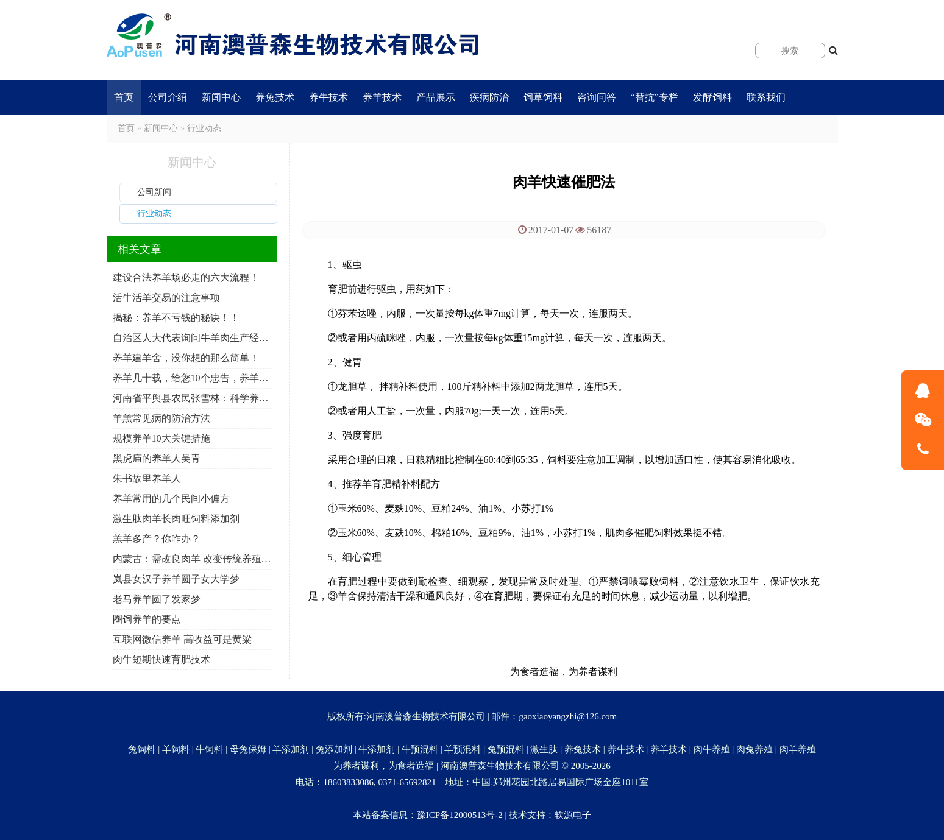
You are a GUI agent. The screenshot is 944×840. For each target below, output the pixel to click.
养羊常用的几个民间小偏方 (171, 498)
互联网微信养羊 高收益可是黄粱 (182, 639)
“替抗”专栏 (654, 97)
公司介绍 (167, 97)
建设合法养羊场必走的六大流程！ (186, 277)
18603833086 (348, 782)
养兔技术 (274, 97)
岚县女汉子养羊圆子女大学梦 (176, 579)
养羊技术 (382, 97)
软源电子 (573, 815)
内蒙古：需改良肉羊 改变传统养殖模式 (192, 559)
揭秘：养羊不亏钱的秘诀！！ (176, 317)
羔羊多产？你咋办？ (157, 539)
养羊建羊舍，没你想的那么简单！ (186, 358)
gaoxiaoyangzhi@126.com (568, 716)
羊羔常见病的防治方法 (161, 418)
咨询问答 (596, 97)
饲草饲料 (542, 97)
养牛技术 (328, 97)
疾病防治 (489, 97)
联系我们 (766, 97)
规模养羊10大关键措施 (161, 438)
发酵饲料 (712, 97)
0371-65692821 (407, 782)
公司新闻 (154, 192)
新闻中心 (221, 97)
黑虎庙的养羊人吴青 (157, 458)
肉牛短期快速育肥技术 (161, 659)
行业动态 (204, 128)
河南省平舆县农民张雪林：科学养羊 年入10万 (192, 398)
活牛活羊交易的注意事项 (166, 297)
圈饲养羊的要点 (147, 619)
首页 (123, 97)
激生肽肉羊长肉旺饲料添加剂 (176, 519)
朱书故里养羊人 (147, 478)
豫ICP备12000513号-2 (460, 815)
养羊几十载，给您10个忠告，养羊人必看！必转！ (192, 378)
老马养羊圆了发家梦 (157, 599)
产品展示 (435, 97)
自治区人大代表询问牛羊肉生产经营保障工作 (192, 338)
